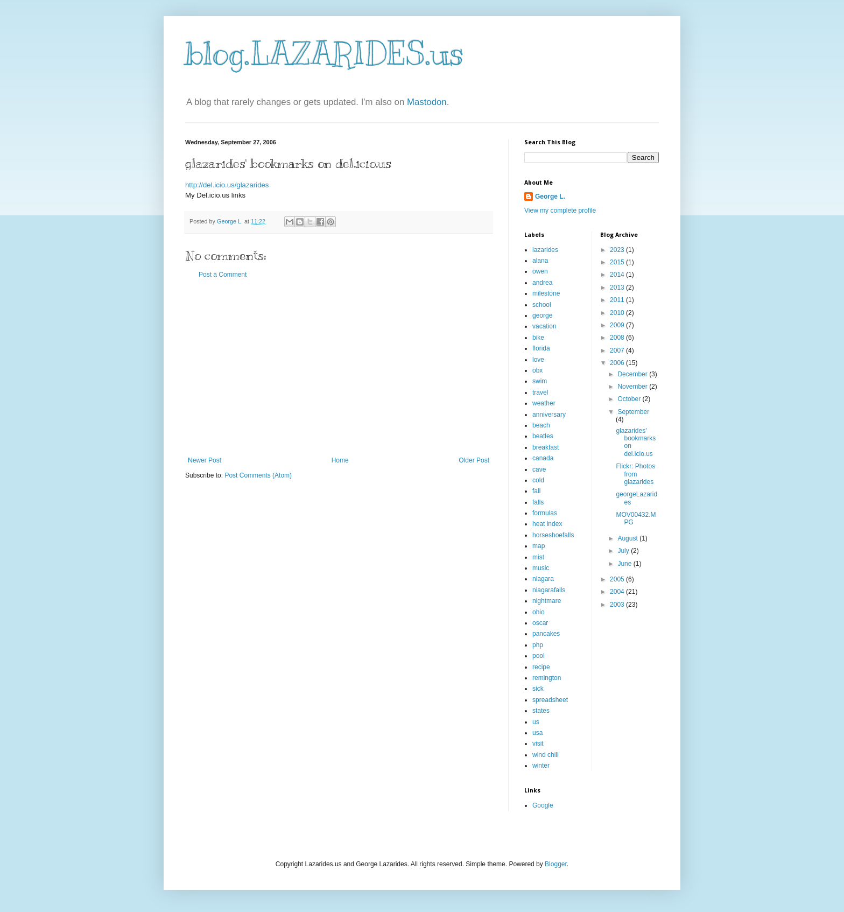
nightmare (546, 601)
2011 (618, 300)
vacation (544, 326)
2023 (618, 250)
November (633, 386)
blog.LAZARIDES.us (324, 54)
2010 (618, 313)
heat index (547, 524)
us (535, 722)
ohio (538, 612)
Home (340, 460)
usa (537, 732)
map (538, 546)
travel (540, 392)
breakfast (545, 447)
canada (542, 458)
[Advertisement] (338, 367)
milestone (546, 293)
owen (540, 271)
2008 (618, 337)
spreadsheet (550, 700)
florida (541, 348)
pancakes (546, 633)
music (540, 568)
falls (538, 502)
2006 (618, 363)
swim (539, 381)
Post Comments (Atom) (258, 475)
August (628, 538)
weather (543, 403)
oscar (540, 623)
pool (538, 656)
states (541, 710)
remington (546, 678)
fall (536, 491)
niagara (543, 579)
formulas (544, 513)
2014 (618, 274)
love (538, 359)
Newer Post (204, 460)
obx (537, 370)
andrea (542, 282)
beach (541, 425)
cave (539, 469)
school (541, 304)
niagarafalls (548, 590)
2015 (618, 262)
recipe (541, 667)
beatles (542, 436)
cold (538, 480)
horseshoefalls (553, 535)
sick (538, 688)
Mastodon (427, 102)
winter (541, 765)
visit (538, 743)
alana (540, 260)
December (633, 374)
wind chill (545, 755)
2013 (618, 287)
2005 (618, 579)
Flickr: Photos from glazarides (635, 474)
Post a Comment (223, 274)
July (624, 551)
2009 (618, 325)
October (629, 399)
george (542, 315)
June (625, 563)
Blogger (556, 864)
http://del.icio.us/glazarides (227, 185)
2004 (618, 591)
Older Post (474, 460)
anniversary (549, 414)
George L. (550, 196)
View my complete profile (560, 210)
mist (538, 557)
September (633, 412)
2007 (618, 350)
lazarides (545, 250)
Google (542, 805)
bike (538, 337)
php (537, 645)
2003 (618, 604)
